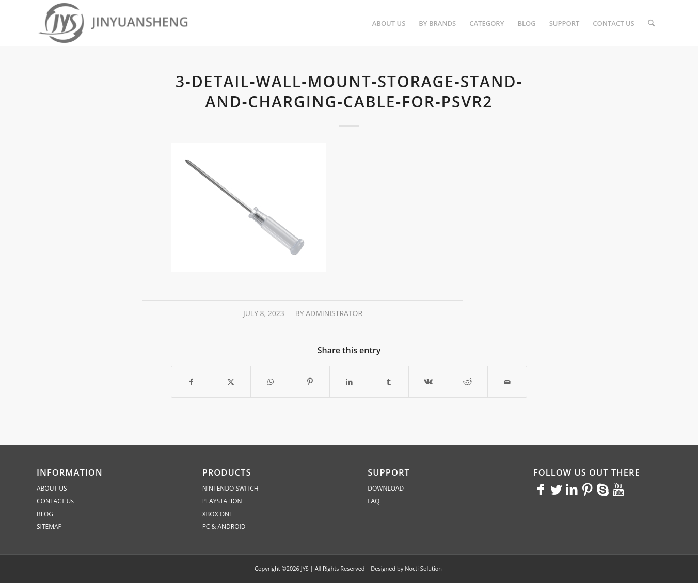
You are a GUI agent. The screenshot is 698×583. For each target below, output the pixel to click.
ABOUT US (52, 488)
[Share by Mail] (507, 381)
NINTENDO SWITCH (230, 488)
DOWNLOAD (386, 488)
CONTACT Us (55, 501)
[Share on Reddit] (467, 381)
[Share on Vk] (428, 381)
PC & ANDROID (224, 526)
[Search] (651, 23)
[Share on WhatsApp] (270, 381)
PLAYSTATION (222, 501)
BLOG (45, 514)
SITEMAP (49, 526)
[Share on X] (230, 381)
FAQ (373, 501)
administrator (334, 313)
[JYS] (114, 23)
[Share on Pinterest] (309, 381)
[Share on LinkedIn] (349, 381)
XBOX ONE (217, 514)
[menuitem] (389, 23)
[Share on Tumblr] (388, 381)
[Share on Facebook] (191, 381)
